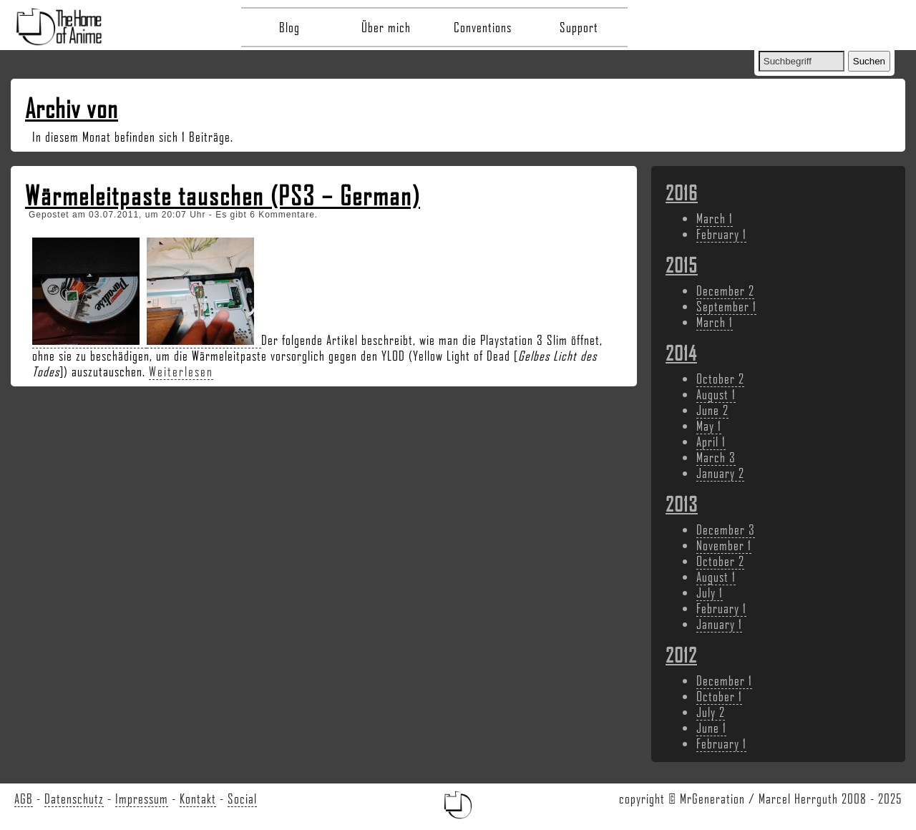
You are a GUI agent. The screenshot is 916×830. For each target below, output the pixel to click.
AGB (23, 798)
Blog (289, 27)
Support (579, 27)
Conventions (483, 27)
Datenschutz (74, 798)
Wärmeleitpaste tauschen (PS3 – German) (222, 195)
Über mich (386, 27)
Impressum (141, 798)
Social (242, 798)
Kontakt (198, 798)
